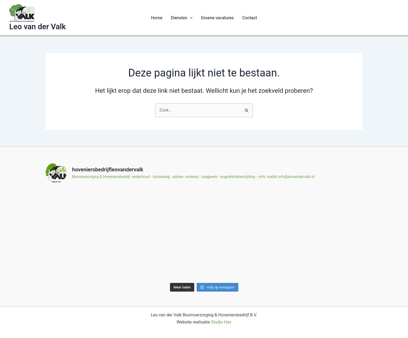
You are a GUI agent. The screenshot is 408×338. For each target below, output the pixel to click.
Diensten (181, 17)
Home (156, 17)
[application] (190, 17)
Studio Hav (221, 322)
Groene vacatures (217, 17)
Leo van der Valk (37, 26)
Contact (249, 17)
